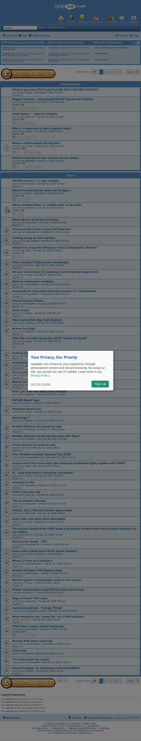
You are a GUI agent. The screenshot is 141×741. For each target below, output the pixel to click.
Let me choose (41, 384)
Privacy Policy (40, 375)
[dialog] (70, 370)
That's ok (100, 384)
